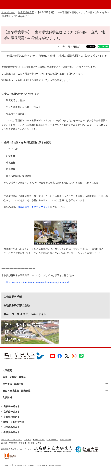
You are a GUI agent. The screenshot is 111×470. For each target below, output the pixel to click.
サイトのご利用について (11, 439)
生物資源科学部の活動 (17, 305)
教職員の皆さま (11, 432)
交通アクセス (52, 439)
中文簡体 (13, 443)
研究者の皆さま (11, 427)
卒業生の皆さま (11, 417)
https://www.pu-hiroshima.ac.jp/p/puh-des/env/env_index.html (37, 282)
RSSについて (39, 439)
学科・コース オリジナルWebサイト (25, 314)
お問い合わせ (65, 439)
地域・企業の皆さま (13, 422)
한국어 (31, 443)
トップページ (8, 12)
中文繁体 (22, 443)
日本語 (38, 443)
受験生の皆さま (11, 406)
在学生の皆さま (11, 411)
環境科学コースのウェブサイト (34, 207)
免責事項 (27, 439)
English (4, 443)
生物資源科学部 (26, 12)
